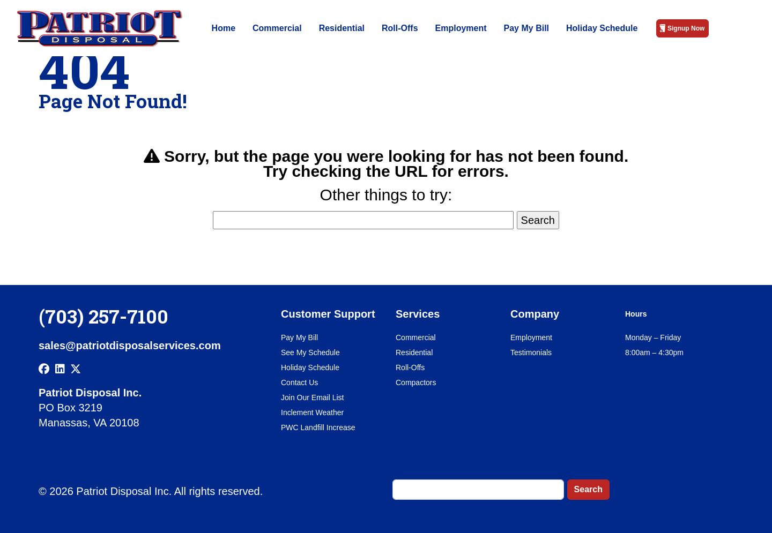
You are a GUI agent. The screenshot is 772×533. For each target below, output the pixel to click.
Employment (461, 28)
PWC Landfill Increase (318, 427)
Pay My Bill (526, 28)
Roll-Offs (400, 28)
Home (223, 28)
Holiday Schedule (601, 28)
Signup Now (685, 28)
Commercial (277, 28)
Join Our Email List (312, 397)
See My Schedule (310, 352)
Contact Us (299, 382)
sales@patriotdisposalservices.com (130, 345)
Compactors (416, 382)
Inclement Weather (312, 412)
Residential (342, 28)
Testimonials (531, 352)
